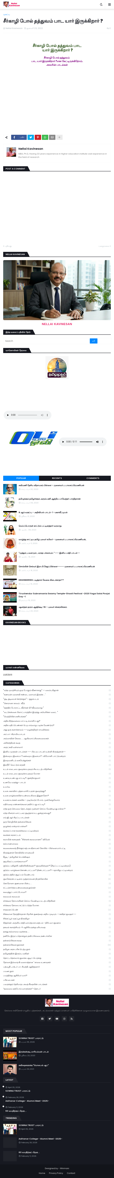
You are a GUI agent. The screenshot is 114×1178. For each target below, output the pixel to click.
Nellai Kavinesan (30, 149)
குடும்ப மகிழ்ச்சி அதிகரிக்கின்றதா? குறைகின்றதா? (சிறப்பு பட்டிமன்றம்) (57, 866)
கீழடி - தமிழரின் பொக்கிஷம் (57, 857)
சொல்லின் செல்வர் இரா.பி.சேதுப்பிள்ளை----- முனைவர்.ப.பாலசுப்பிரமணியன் (57, 566)
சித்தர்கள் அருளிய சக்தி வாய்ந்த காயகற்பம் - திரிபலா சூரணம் (57, 923)
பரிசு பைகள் (57, 980)
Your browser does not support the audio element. (27, 415)
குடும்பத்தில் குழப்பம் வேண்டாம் (57, 874)
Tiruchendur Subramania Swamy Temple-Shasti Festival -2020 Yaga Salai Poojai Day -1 (64, 595)
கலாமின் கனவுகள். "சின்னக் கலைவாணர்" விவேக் (57, 839)
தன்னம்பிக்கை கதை (57, 940)
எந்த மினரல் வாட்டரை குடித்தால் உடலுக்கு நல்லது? (57, 813)
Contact (71, 1173)
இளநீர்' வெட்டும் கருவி (57, 765)
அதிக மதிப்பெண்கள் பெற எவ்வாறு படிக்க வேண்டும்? (57, 725)
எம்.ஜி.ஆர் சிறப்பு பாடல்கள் (57, 817)
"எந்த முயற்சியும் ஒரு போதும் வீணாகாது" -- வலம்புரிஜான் (57, 690)
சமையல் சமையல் (57, 896)
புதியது (8, 246)
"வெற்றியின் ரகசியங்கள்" (57, 716)
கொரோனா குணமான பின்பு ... (57, 883)
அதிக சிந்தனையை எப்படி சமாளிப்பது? (57, 721)
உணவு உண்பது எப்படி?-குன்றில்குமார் (57, 778)
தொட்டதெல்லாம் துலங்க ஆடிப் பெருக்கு (57, 958)
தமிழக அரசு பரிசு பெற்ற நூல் (57, 949)
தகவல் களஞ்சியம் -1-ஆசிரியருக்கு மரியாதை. (57, 927)
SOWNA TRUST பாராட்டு (31, 1038)
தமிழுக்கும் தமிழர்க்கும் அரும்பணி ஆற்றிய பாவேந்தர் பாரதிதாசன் (50, 499)
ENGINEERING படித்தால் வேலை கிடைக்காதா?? (41, 580)
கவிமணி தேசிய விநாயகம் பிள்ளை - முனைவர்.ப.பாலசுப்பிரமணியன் (51, 485)
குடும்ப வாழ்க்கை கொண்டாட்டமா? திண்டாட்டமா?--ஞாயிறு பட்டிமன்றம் (57, 870)
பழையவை (104, 246)
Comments (92, 478)
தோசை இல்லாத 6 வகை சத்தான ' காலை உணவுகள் (57, 962)
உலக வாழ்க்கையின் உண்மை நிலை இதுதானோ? (57, 795)
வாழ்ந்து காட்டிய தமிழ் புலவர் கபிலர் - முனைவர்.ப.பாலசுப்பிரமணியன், (52, 539)
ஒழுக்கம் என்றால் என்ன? (57, 826)
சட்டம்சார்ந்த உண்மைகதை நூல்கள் (57, 888)
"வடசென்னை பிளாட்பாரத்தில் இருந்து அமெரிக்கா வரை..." (57, 712)
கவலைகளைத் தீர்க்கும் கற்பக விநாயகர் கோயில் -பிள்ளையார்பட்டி (57, 848)
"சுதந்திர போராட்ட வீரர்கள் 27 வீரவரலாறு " (57, 708)
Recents (57, 478)
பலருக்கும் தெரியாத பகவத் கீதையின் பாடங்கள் (57, 984)
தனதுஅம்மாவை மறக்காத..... (57, 931)
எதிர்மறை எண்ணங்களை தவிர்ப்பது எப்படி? (57, 804)
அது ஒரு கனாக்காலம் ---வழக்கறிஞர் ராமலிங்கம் (57, 730)
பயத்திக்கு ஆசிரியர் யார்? (57, 975)
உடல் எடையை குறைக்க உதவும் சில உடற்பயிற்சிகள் (57, 769)
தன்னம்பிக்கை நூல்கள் (57, 945)
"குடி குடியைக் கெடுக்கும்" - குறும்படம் (57, 699)
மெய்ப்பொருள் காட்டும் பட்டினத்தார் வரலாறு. (40, 526)
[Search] (47, 341)
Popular (21, 478)
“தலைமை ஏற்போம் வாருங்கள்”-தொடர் (57, 988)
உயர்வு (57, 787)
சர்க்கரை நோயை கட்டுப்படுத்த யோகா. (57, 905)
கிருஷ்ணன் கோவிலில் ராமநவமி (57, 853)
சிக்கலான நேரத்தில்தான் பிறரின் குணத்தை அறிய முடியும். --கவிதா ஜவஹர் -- (57, 914)
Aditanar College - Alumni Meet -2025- (27, 1101)
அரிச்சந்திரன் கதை (57, 743)
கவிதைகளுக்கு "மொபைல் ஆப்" (34, 1065)
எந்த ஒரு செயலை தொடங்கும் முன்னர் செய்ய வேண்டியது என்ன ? (57, 809)
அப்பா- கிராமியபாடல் (57, 734)
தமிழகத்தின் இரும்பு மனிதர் (57, 953)
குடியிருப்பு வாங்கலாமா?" (57, 861)
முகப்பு (6, 14)
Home (42, 1173)
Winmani (64, 1168)
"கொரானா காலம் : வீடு (57, 703)
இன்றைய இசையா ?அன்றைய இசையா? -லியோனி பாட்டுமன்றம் (57, 756)
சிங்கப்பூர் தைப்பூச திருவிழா (57, 918)
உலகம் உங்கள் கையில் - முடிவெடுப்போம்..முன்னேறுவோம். (57, 800)
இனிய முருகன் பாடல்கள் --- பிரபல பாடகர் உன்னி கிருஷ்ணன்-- (57, 752)
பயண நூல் (57, 971)
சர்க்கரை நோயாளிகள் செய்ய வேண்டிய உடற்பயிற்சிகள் (57, 901)
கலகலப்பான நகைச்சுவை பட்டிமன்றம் (57, 831)
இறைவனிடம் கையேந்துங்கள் (57, 760)
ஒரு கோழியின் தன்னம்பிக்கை (57, 822)
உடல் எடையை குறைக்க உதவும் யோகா (57, 773)
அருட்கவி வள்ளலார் (57, 747)
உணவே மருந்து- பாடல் (57, 782)
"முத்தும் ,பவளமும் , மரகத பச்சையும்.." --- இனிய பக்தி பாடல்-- (49, 553)
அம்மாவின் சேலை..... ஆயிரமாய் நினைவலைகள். (57, 738)
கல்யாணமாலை (57, 844)
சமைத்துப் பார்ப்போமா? (57, 892)
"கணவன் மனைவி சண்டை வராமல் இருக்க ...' (57, 694)
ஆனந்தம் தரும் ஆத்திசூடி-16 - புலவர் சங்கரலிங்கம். (43, 607)
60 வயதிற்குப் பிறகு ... (15, 1111)
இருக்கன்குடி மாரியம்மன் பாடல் (34, 1051)
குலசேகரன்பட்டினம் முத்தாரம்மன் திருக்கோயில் (57, 879)
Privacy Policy (56, 1173)
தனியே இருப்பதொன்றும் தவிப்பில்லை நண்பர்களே (57, 936)
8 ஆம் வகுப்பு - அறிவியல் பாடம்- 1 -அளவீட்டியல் (43, 512)
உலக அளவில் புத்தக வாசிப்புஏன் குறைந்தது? (57, 791)
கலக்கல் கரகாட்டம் (57, 835)
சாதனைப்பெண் (57, 910)
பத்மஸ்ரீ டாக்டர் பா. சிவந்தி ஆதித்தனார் (57, 967)
